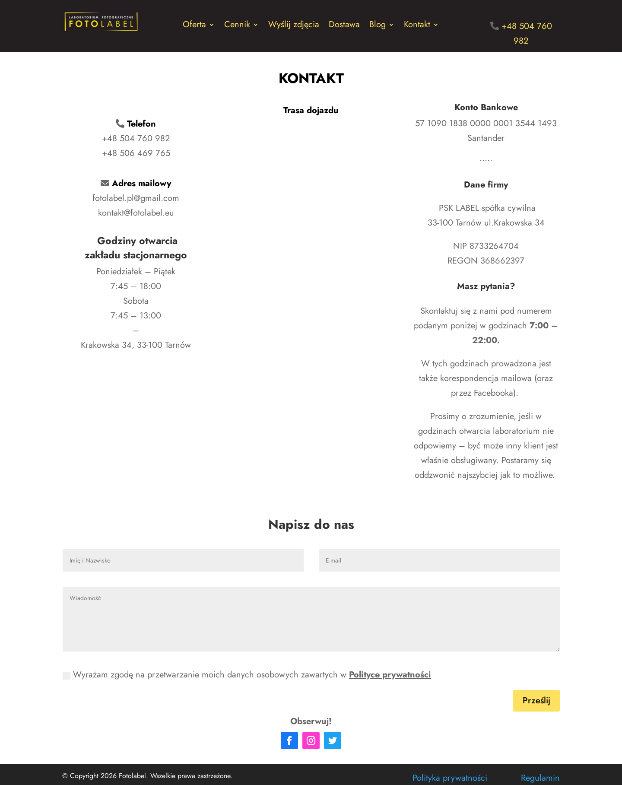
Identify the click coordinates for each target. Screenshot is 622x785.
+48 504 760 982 (136, 138)
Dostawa (344, 26)
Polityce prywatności (390, 674)
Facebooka (493, 393)
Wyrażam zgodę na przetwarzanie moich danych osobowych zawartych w (247, 674)
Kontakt (417, 26)
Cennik (237, 26)
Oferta (194, 26)
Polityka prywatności (450, 778)
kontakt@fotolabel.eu (136, 213)
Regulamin (540, 778)
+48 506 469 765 (136, 153)
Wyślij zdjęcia (293, 26)
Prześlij (536, 700)
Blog (377, 26)
